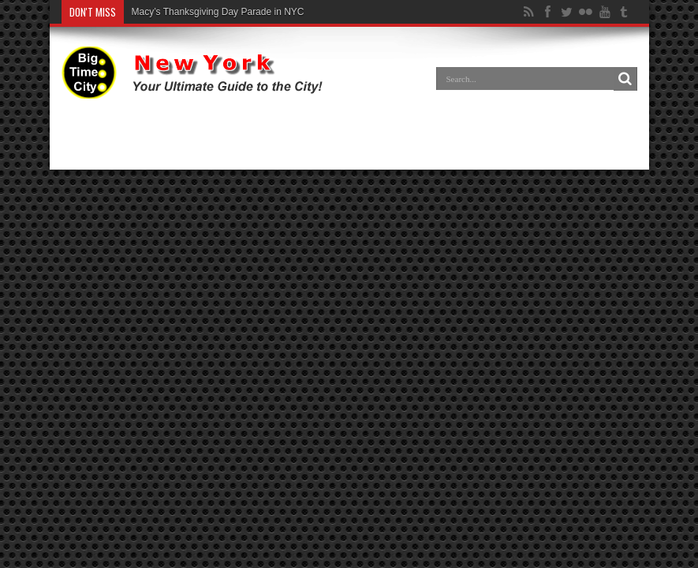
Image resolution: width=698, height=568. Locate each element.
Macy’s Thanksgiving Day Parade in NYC (218, 11)
